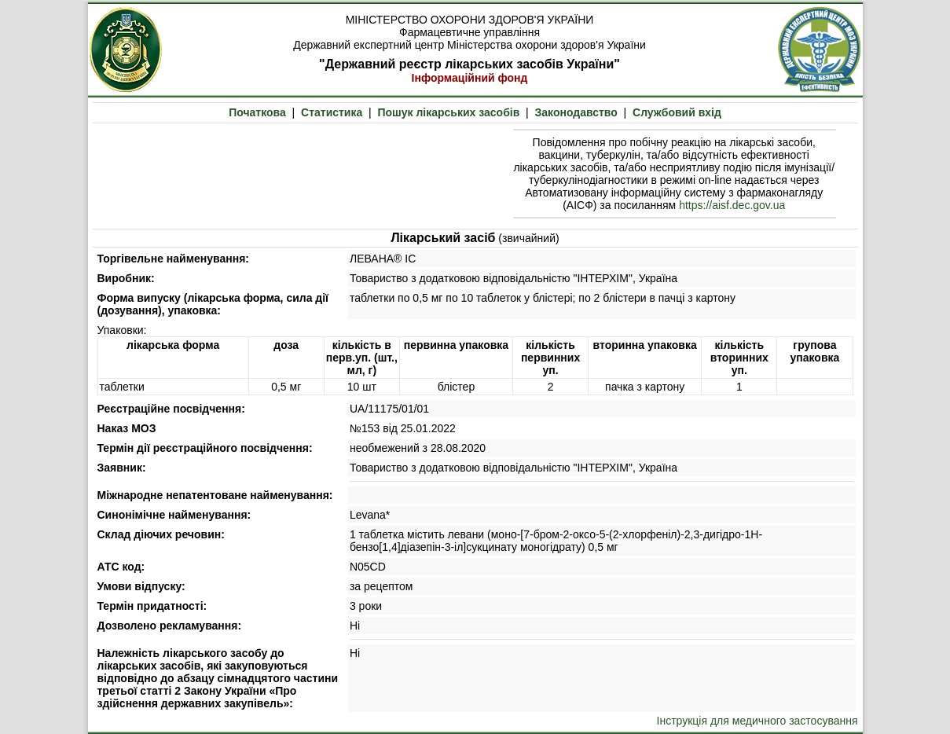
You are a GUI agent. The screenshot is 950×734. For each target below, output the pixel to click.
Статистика (331, 112)
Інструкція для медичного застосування (757, 720)
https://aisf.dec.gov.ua (732, 205)
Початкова (257, 112)
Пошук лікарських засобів (448, 112)
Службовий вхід (677, 112)
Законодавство (576, 112)
